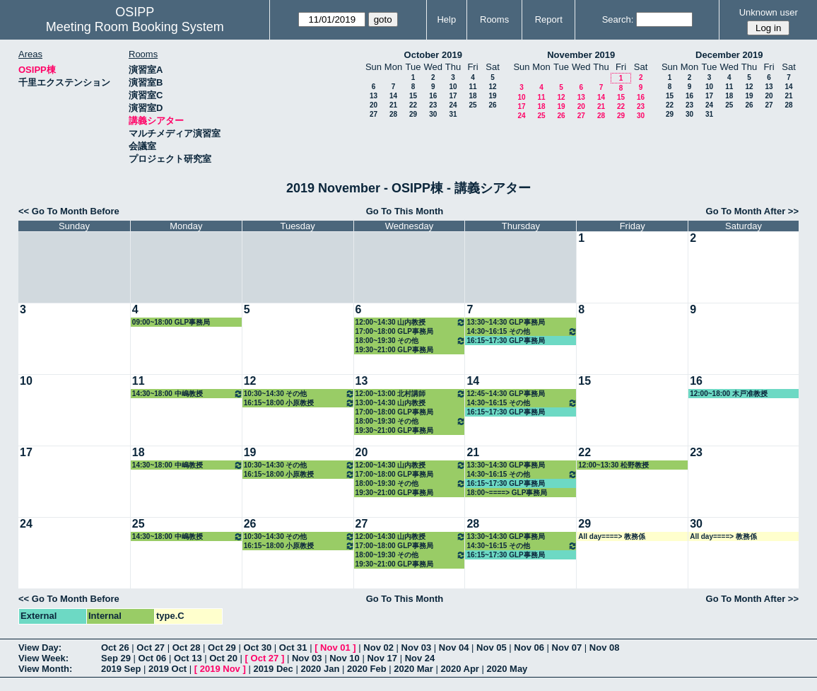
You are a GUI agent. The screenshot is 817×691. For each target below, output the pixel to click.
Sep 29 (116, 658)
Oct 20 (223, 658)
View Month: (45, 668)
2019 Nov (220, 668)
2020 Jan (319, 668)
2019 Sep (121, 668)
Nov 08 (604, 647)
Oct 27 (150, 647)
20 (373, 105)
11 (472, 87)
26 (492, 105)
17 (453, 96)
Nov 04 (454, 647)
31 (453, 114)
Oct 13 (188, 658)
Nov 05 (491, 647)
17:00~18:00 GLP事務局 (394, 331)
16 (433, 96)
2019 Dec (273, 668)
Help (446, 19)
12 (492, 87)
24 (453, 105)
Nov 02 (378, 647)
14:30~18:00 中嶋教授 (187, 393)
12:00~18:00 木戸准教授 (729, 393)
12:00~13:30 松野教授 (613, 465)
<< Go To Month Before (68, 211)
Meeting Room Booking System (135, 27)
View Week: (43, 658)
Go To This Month (405, 211)
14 (393, 96)
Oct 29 (222, 647)
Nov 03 (416, 647)
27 (373, 114)
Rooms (494, 19)
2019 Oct (167, 668)
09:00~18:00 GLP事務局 (171, 322)
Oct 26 (115, 647)
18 (472, 96)
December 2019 (729, 55)
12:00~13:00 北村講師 (410, 393)
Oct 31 (293, 647)
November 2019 (581, 55)
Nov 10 (344, 658)
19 (492, 96)
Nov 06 (529, 647)
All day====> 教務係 (611, 536)
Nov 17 (382, 658)
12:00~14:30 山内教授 (410, 322)
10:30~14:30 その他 (299, 393)
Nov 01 (335, 647)
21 (393, 105)
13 (373, 96)
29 (413, 114)
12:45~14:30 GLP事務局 (505, 393)
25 (472, 105)
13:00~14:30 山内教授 (390, 403)
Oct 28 (186, 647)
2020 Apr (459, 668)
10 (453, 87)
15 (413, 96)
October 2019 (433, 55)
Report (549, 19)
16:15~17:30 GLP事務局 (505, 340)
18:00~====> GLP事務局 (506, 493)
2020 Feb (367, 668)
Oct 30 (257, 647)
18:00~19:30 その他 (410, 340)
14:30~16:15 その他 (521, 331)
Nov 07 (567, 647)
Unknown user (768, 12)
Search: (618, 19)
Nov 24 (420, 658)
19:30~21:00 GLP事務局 (394, 350)
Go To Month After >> (752, 211)
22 (413, 105)
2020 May (507, 668)
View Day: (39, 647)
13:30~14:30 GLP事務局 (505, 322)
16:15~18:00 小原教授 (299, 402)
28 (393, 114)
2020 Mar (413, 668)
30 (433, 114)
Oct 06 (153, 658)
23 (433, 105)
